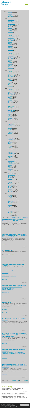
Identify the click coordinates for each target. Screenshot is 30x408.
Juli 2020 (10, 112)
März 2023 (10, 65)
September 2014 (11, 185)
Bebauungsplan (5, 273)
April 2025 (10, 29)
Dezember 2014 (11, 182)
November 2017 (11, 152)
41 (23, 217)
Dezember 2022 (11, 71)
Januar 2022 (10, 86)
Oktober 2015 (11, 173)
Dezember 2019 (11, 122)
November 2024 (11, 36)
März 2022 (10, 83)
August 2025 (10, 25)
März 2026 (10, 14)
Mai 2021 (10, 98)
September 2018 (11, 139)
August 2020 (10, 111)
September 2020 (11, 110)
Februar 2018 (10, 147)
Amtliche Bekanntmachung (7, 269)
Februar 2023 (10, 66)
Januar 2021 (10, 102)
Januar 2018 (10, 148)
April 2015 (10, 177)
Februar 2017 (10, 157)
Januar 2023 (10, 68)
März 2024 (10, 47)
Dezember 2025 (11, 20)
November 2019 (11, 124)
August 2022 (10, 76)
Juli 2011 (10, 212)
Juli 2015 (10, 176)
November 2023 (11, 54)
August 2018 (10, 140)
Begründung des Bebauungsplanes (9, 276)
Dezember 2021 (11, 89)
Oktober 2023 (11, 56)
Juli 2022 (10, 78)
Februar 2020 (10, 119)
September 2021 (11, 93)
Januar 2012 (10, 207)
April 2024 (10, 46)
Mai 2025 (10, 28)
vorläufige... (4, 309)
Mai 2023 (10, 62)
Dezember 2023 (11, 53)
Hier (3, 368)
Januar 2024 (10, 50)
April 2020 (10, 116)
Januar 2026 (10, 16)
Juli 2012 (10, 202)
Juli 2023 (10, 60)
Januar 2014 (10, 191)
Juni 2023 (10, 61)
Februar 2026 (10, 15)
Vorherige (14, 217)
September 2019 (11, 125)
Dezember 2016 (11, 161)
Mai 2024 (10, 44)
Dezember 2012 (11, 201)
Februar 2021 (10, 101)
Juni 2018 (10, 143)
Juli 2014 (10, 186)
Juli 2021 (10, 96)
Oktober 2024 (11, 38)
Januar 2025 (10, 32)
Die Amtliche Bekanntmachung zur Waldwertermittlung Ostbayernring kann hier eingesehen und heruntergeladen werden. (13, 353)
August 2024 (10, 40)
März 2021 (10, 100)
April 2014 (10, 187)
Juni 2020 (10, 114)
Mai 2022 (10, 80)
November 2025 (11, 21)
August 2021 (10, 94)
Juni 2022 (10, 79)
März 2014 (10, 189)
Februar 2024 (10, 48)
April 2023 (10, 64)
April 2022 (10, 82)
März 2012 (10, 206)
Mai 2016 (10, 167)
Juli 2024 (10, 42)
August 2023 (10, 58)
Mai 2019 (10, 128)
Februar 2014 (10, 190)
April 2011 (10, 215)
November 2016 (11, 162)
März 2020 (10, 118)
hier (12, 254)
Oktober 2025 (11, 22)
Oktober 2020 (11, 108)
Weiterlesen (4, 227)
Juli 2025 (10, 26)
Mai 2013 (10, 196)
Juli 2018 (10, 142)
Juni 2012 (10, 203)
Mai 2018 (10, 144)
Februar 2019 (10, 132)
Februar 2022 (10, 84)
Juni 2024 (10, 43)
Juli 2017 (10, 155)
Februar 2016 (10, 170)
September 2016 (11, 163)
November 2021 (11, 90)
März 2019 (10, 130)
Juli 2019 (10, 126)
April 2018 (10, 146)
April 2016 (10, 169)
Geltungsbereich (5, 292)
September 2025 (11, 24)
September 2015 (11, 175)
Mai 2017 (10, 156)
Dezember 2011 (11, 211)
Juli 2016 (10, 165)
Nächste (26, 217)
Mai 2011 (10, 213)
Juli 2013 (10, 195)
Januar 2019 (10, 133)
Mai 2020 (10, 115)
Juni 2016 (10, 166)
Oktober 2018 (11, 138)
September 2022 (11, 75)
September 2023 (11, 57)
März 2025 (10, 30)
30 (18, 217)
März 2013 (10, 197)
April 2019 (10, 129)
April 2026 (10, 12)
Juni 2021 (10, 97)
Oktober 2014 (11, 183)
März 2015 (10, 179)
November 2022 (11, 72)
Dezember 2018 (11, 137)
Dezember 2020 (11, 106)
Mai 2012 (10, 205)
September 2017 (11, 153)
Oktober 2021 (11, 92)
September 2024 (11, 39)
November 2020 (11, 107)
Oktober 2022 (11, 74)
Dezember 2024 (11, 35)
